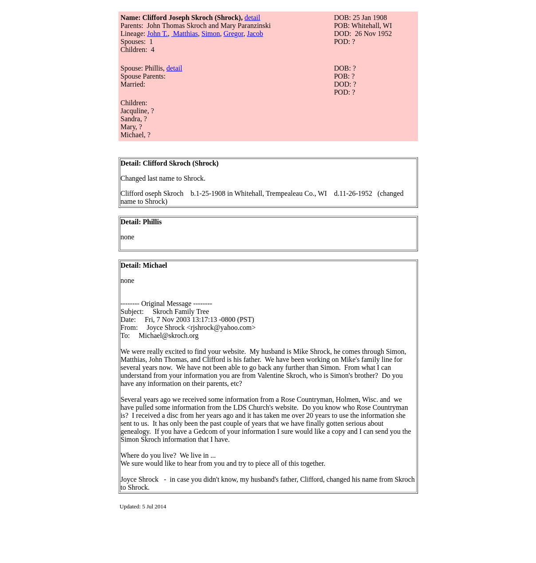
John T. (157, 33)
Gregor (234, 33)
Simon (210, 33)
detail (252, 17)
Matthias (185, 33)
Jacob (255, 33)
